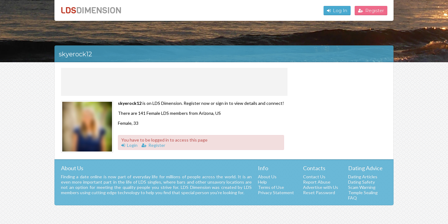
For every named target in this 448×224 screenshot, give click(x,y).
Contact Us (314, 176)
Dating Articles (362, 176)
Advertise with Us (320, 187)
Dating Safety (361, 181)
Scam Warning (362, 187)
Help (262, 181)
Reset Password (319, 192)
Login (129, 145)
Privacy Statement (276, 192)
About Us (267, 176)
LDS (91, 10)
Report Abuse (316, 181)
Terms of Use (271, 187)
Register (371, 10)
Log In (337, 10)
